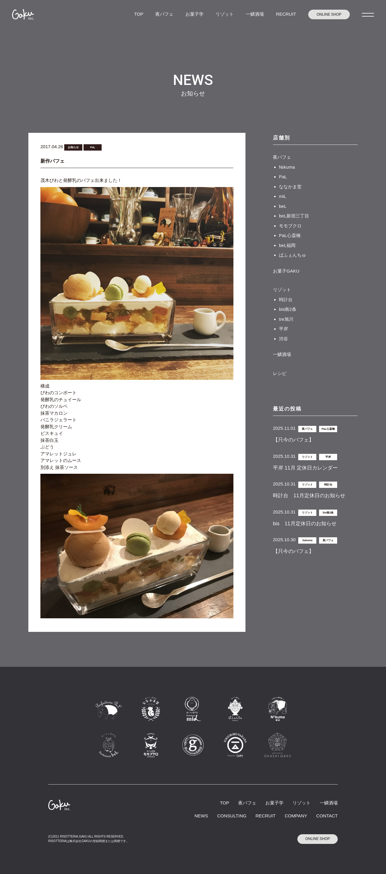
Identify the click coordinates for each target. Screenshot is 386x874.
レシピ (279, 373)
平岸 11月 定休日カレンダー (305, 468)
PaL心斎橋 (290, 235)
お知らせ (73, 147)
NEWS (201, 815)
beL (282, 206)
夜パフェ (164, 14)
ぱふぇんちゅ (292, 255)
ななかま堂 (290, 186)
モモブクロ (290, 225)
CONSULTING (231, 815)
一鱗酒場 (255, 14)
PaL (92, 147)
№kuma (287, 167)
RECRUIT (286, 14)
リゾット (225, 14)
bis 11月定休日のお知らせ (305, 523)
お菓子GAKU (286, 270)
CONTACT (327, 815)
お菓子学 (194, 14)
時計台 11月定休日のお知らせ (309, 495)
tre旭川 (286, 319)
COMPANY (296, 815)
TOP (139, 14)
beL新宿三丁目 (294, 215)
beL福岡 (287, 245)
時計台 (286, 299)
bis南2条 (287, 309)
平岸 (283, 328)
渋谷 (283, 338)
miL (282, 196)
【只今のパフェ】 (293, 440)
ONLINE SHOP (329, 14)
